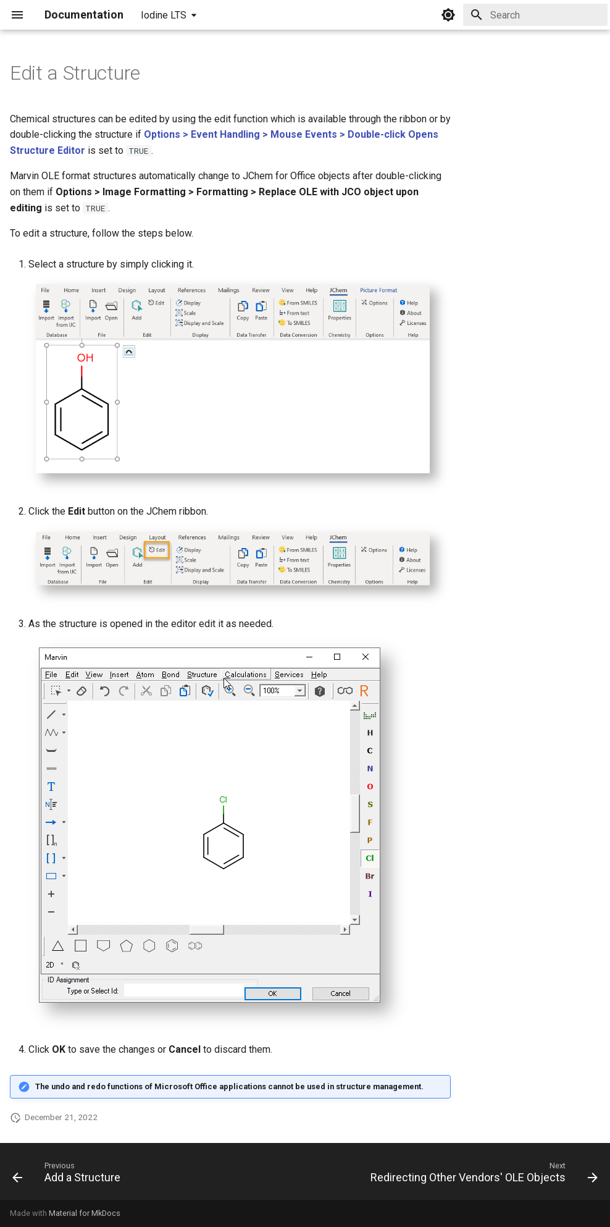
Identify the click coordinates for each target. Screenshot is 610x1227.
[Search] (535, 15)
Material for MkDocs (84, 1213)
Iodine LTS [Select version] (163, 15)
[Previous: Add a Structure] (68, 1175)
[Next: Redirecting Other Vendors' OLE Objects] (482, 1175)
